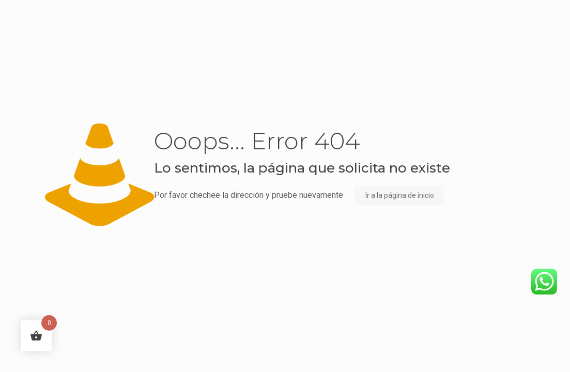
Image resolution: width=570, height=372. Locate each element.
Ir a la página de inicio (399, 195)
